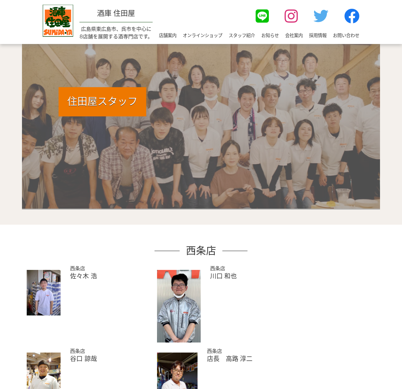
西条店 (77, 268)
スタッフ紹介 (242, 35)
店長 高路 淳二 (230, 359)
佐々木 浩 (83, 276)
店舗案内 (168, 35)
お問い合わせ (346, 35)
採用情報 (318, 35)
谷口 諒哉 (83, 359)
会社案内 (294, 35)
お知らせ (270, 35)
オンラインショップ (202, 35)
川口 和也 (223, 276)
